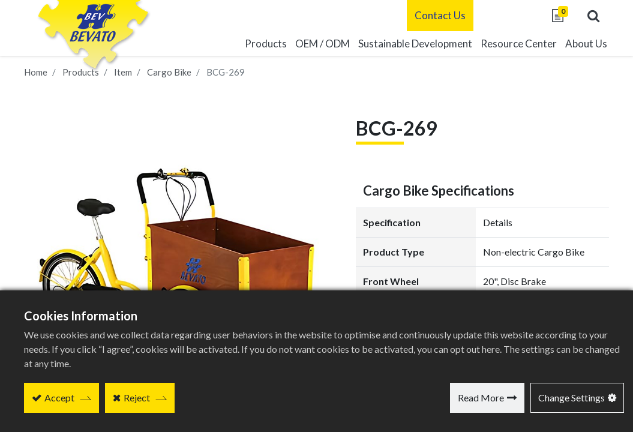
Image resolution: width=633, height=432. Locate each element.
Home (35, 72)
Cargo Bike (169, 72)
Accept (59, 397)
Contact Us (437, 15)
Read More (481, 397)
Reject (137, 397)
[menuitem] (413, 43)
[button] (591, 15)
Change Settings (571, 397)
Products (80, 72)
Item (123, 72)
